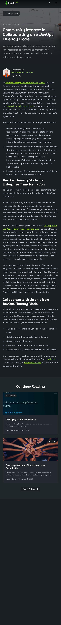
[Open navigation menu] (56, 3)
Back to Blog (11, 13)
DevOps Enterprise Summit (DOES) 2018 (25, 82)
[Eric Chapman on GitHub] (20, 75)
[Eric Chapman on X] (16, 75)
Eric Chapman (17, 70)
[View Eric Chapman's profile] (6, 72)
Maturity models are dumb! (20, 106)
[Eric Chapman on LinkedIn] (12, 75)
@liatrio (51, 359)
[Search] (49, 3)
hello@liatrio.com (32, 362)
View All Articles (30, 489)
